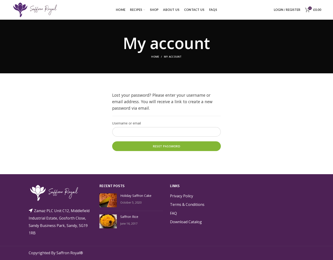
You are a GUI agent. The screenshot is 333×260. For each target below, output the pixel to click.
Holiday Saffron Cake (135, 195)
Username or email (125, 123)
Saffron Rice (129, 216)
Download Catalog (185, 222)
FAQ (173, 213)
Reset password (166, 146)
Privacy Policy (181, 196)
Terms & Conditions (186, 204)
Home (155, 56)
